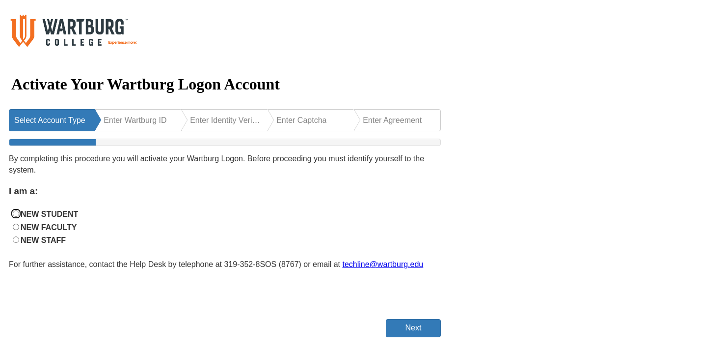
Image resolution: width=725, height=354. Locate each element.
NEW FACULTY (49, 227)
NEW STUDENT (49, 214)
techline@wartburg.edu (382, 264)
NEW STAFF (43, 240)
